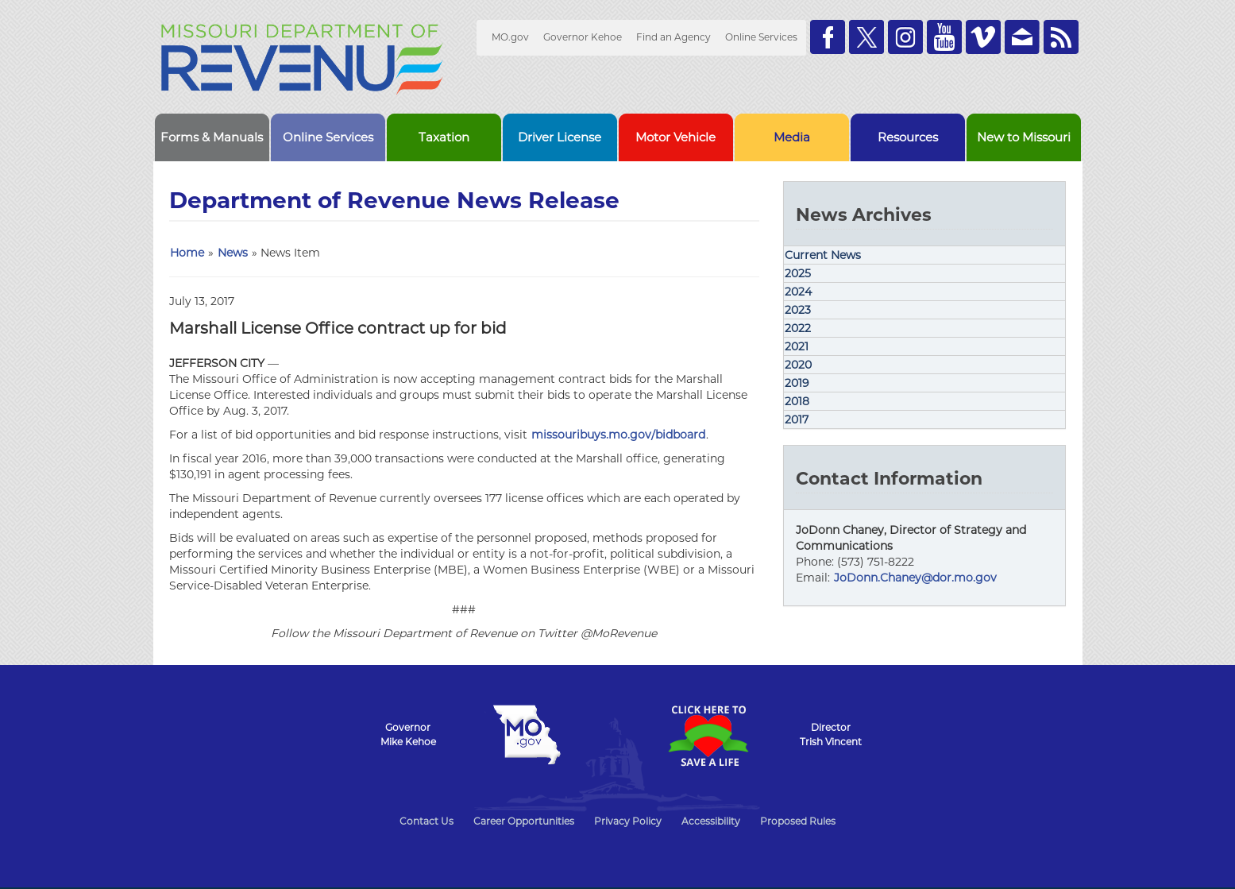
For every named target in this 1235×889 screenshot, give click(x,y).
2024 (798, 291)
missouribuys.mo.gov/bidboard (618, 434)
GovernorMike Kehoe (408, 734)
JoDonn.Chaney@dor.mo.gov (915, 577)
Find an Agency (673, 37)
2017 (797, 419)
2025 (798, 273)
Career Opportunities (523, 821)
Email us (1022, 37)
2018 (797, 401)
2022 (798, 328)
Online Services (761, 37)
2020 (798, 365)
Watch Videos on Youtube (944, 37)
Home (187, 252)
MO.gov (510, 37)
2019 (797, 383)
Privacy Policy (628, 821)
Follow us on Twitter (866, 37)
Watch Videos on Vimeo (983, 37)
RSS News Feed (1061, 37)
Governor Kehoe (582, 37)
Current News (823, 255)
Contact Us (426, 821)
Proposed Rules (798, 821)
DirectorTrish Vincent (831, 734)
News (233, 252)
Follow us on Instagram (905, 37)
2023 (798, 310)
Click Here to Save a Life (708, 736)
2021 (797, 346)
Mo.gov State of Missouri (527, 735)
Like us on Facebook (827, 37)
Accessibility (710, 821)
